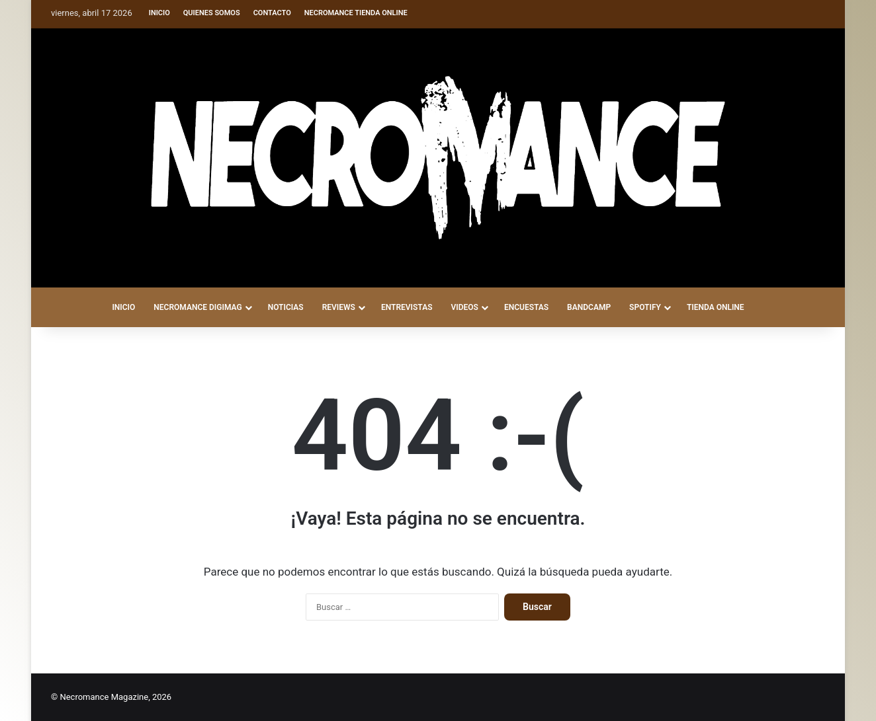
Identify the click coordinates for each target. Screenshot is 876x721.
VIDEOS (464, 307)
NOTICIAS (286, 307)
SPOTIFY (645, 307)
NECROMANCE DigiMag (197, 307)
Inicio (159, 13)
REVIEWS (338, 307)
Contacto (272, 13)
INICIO (123, 307)
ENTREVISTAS (407, 307)
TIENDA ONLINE (715, 307)
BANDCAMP (589, 307)
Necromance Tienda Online (356, 13)
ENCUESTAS (526, 307)
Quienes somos (211, 13)
